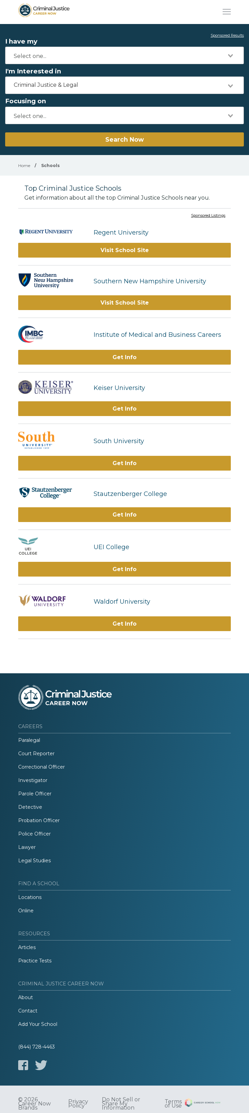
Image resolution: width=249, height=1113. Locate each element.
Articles (27, 947)
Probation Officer (39, 820)
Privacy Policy (78, 1104)
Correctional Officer (41, 767)
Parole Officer (34, 794)
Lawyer (27, 847)
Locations (30, 897)
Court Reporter (36, 753)
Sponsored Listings (208, 215)
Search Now (124, 139)
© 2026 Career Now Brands (34, 1104)
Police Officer (34, 834)
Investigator (32, 780)
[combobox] (124, 55)
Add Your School (37, 1024)
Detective (30, 807)
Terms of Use (173, 1104)
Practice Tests (34, 961)
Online (26, 911)
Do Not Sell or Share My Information (121, 1104)
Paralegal (29, 740)
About (25, 997)
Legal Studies (34, 860)
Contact (27, 1011)
